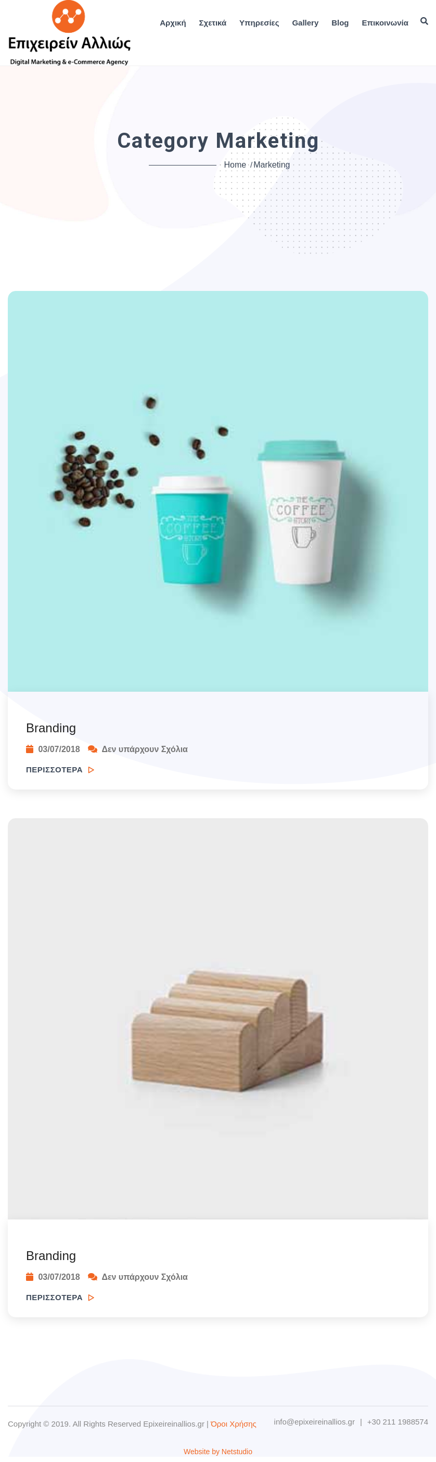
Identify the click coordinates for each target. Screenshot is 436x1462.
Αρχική (173, 23)
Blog (340, 23)
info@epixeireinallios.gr (314, 1421)
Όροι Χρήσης (234, 1423)
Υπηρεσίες (259, 23)
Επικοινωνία (385, 23)
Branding (51, 728)
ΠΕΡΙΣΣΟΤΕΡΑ (60, 769)
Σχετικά (213, 23)
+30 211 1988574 (397, 1421)
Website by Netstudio (218, 1451)
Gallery (305, 23)
